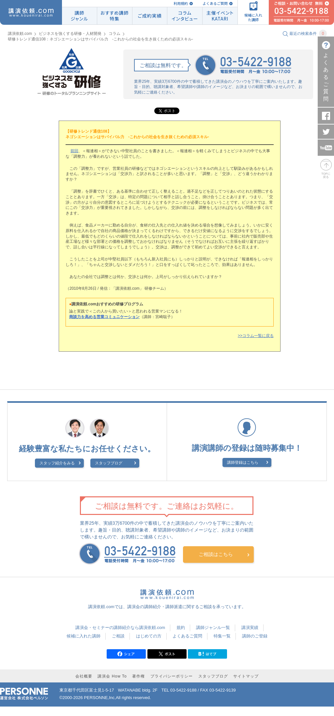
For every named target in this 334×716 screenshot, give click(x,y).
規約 (180, 627)
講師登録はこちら (242, 462)
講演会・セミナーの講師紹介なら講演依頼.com (120, 627)
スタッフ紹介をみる (57, 463)
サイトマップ (246, 676)
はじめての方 (148, 636)
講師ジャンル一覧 (213, 627)
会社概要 (83, 676)
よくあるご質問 (215, 3)
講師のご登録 (254, 636)
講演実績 (249, 627)
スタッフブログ (108, 463)
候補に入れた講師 (83, 636)
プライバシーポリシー (171, 676)
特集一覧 (222, 636)
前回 (74, 151)
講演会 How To (112, 676)
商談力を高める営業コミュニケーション (104, 316)
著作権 (138, 676)
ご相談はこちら (216, 554)
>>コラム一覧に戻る (256, 335)
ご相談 (118, 636)
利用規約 (181, 3)
